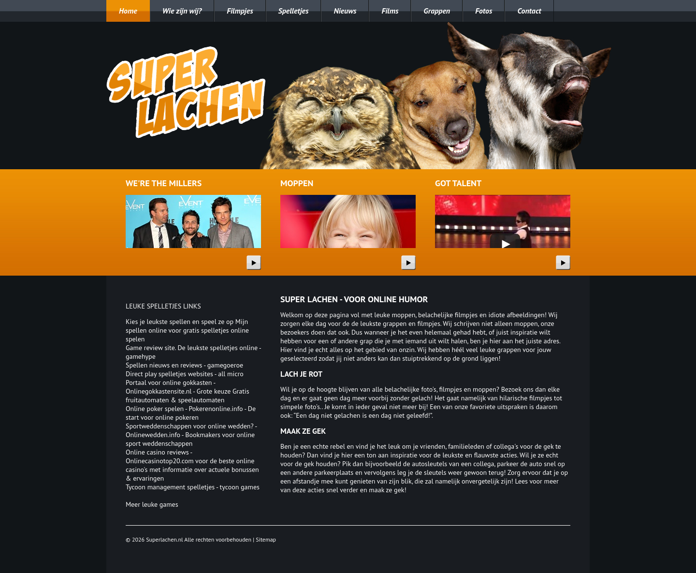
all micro (231, 373)
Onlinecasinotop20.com (160, 460)
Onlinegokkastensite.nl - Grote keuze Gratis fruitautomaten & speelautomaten (187, 395)
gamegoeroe (225, 365)
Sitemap (266, 539)
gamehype (141, 356)
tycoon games (240, 487)
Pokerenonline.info (216, 408)
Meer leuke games (152, 504)
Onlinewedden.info (153, 434)
